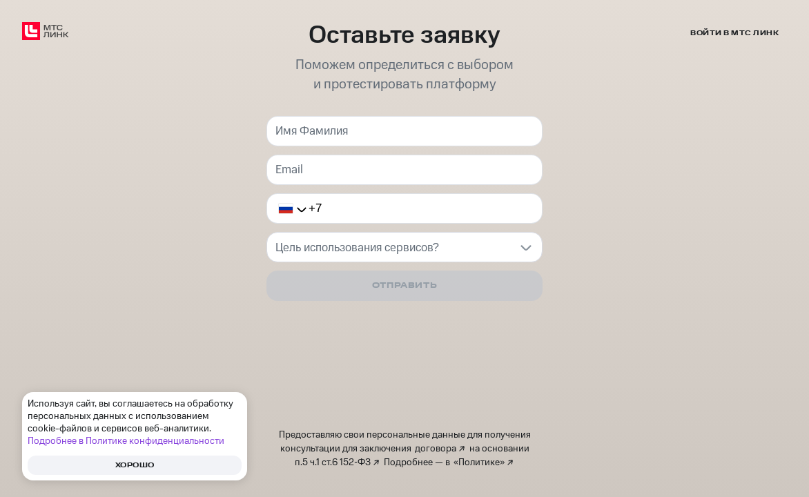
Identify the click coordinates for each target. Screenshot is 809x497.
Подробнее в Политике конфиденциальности (126, 441)
